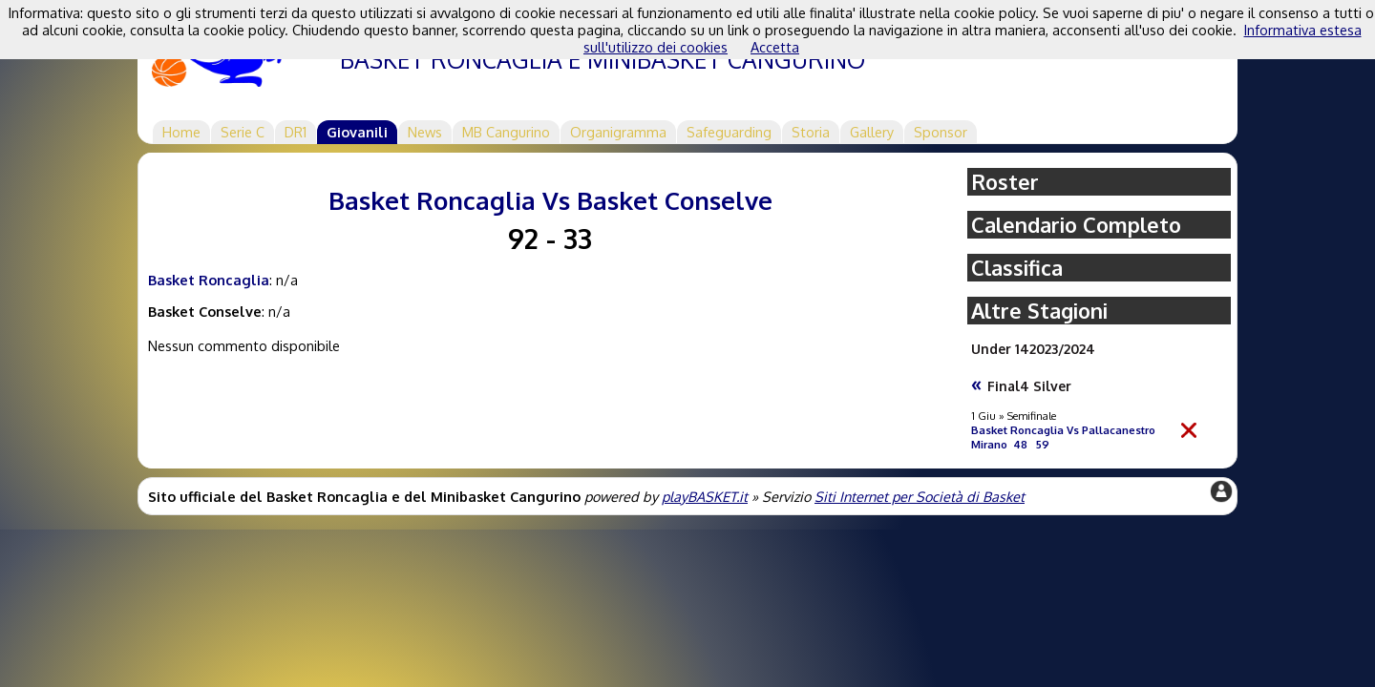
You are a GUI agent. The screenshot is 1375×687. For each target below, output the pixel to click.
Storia (811, 131)
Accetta (775, 46)
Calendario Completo (1076, 225)
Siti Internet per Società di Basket (919, 496)
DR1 (296, 131)
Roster (1005, 182)
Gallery (872, 131)
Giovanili (357, 131)
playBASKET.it (705, 496)
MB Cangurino (506, 131)
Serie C (242, 131)
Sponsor (940, 131)
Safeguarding (729, 131)
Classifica (1017, 268)
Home (181, 131)
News (425, 131)
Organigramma (618, 131)
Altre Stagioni (1039, 310)
